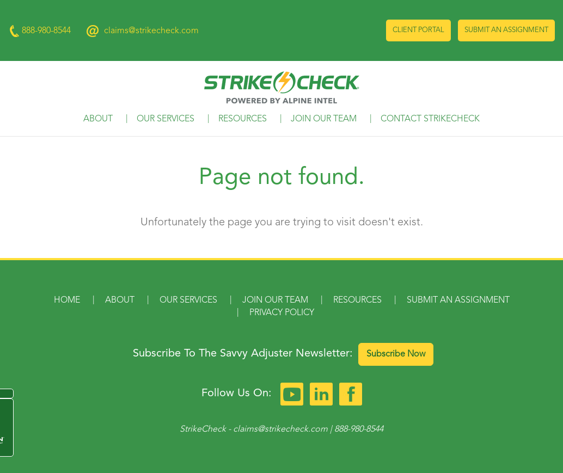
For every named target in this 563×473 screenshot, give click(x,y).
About (98, 119)
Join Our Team (324, 119)
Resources (242, 119)
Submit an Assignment (506, 30)
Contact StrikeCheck (430, 119)
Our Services (165, 119)
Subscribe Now (395, 354)
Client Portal (418, 30)
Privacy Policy (281, 313)
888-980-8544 (358, 429)
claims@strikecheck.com (151, 31)
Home (67, 300)
